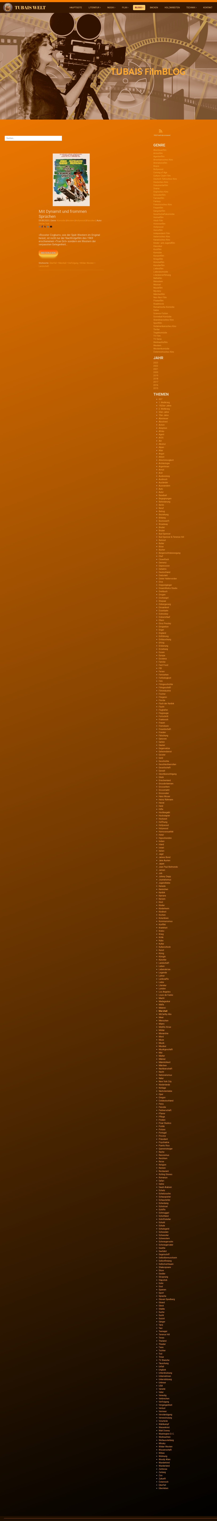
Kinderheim (164, 908)
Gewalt (162, 771)
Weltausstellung (166, 1440)
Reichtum (163, 1158)
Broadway (163, 524)
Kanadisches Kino (161, 239)
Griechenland (165, 780)
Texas (161, 1337)
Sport (161, 1293)
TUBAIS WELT (30, 7)
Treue (161, 1357)
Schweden (163, 1232)
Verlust (162, 1408)
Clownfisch (164, 559)
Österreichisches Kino (163, 352)
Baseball (163, 495)
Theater (162, 1344)
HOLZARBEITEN (172, 7)
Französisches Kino (162, 204)
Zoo (160, 1475)
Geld (161, 758)
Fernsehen (164, 674)
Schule (162, 1225)
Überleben (163, 1488)
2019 (155, 375)
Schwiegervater (166, 1245)
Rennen (162, 1168)
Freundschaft (165, 729)
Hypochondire (165, 838)
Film (161, 681)
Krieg (161, 934)
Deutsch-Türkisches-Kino (165, 179)
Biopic (156, 166)
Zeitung (162, 1472)
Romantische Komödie (163, 307)
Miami (161, 1024)
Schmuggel (164, 1213)
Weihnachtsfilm (160, 342)
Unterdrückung (165, 1373)
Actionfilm (158, 153)
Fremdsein (164, 726)
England (162, 633)
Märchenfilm (159, 294)
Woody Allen (164, 1459)
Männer (162, 1059)
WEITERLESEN (50, 251)
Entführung (164, 636)
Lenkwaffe (164, 979)
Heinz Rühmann (166, 799)
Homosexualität (166, 831)
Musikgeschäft (166, 1049)
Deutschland (164, 572)
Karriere (162, 895)
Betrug (162, 511)
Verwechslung (165, 1418)
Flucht (161, 706)
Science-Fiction (160, 313)
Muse (161, 1040)
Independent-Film (161, 233)
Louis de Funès (166, 995)
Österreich (163, 1482)
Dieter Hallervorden (168, 578)
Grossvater (164, 793)
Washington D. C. (166, 1434)
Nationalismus (165, 1075)
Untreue (162, 1382)
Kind (161, 902)
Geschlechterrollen (167, 764)
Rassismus (164, 1155)
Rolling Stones (165, 1174)
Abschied (163, 421)
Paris (161, 1104)
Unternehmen (165, 1376)
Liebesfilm (158, 268)
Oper (161, 1094)
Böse (161, 546)
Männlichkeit (164, 1062)
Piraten (162, 1120)
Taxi (160, 1328)
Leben (162, 966)
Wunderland (164, 1466)
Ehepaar (162, 601)
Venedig (162, 1395)
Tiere (161, 1347)
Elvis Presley (165, 623)
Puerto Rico (164, 1145)
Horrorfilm (158, 230)
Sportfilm (157, 323)
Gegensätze (164, 748)
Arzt (161, 473)
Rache (161, 1152)
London (162, 988)
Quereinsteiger (166, 1148)
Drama (156, 188)
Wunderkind (164, 1462)
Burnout (162, 540)
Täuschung (164, 1363)
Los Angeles (165, 992)
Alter (161, 450)
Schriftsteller (165, 1219)
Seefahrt (163, 1251)
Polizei (162, 1129)
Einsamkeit (164, 607)
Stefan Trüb (46, 225)
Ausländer (163, 482)
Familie (162, 662)
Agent (161, 434)
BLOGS (138, 7)
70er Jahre (164, 415)
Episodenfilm (159, 195)
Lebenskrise (164, 969)
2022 (155, 366)
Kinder (162, 905)
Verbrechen (164, 1398)
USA (161, 1385)
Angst (161, 453)
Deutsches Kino (160, 182)
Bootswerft (164, 521)
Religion (162, 1164)
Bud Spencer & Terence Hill (171, 537)
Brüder (162, 530)
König (161, 953)
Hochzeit (163, 819)
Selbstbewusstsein (168, 1257)
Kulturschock (165, 947)
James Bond (164, 857)
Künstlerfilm (159, 265)
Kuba (161, 940)
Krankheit (163, 927)
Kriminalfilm (158, 262)
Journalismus (165, 879)
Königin (162, 956)
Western (70, 222)
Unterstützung (165, 1379)
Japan (161, 863)
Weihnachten (165, 1437)
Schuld (162, 1222)
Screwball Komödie (162, 316)
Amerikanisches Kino (163, 159)
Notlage (162, 1088)
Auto (161, 489)
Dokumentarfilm (160, 185)
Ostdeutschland (166, 1100)
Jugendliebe (164, 883)
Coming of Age (160, 172)
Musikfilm (158, 288)
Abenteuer (163, 418)
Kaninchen (163, 889)
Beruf (161, 508)
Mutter (162, 1056)
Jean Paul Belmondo (168, 867)
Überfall (54, 261)
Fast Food (163, 665)
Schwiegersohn (166, 1241)
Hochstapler (164, 815)
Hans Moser (164, 796)
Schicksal (163, 1206)
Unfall (161, 1366)
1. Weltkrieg (164, 402)
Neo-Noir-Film (160, 297)
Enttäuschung (165, 639)
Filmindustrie (165, 690)
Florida (162, 700)
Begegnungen (165, 498)
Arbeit (161, 457)
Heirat (161, 803)
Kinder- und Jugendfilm (164, 243)
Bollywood (158, 169)
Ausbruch (163, 479)
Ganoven (163, 738)
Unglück (162, 1369)
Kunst (161, 950)
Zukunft (162, 1478)
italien (161, 851)
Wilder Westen (85, 261)
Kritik (161, 937)
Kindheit (162, 911)
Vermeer (163, 1411)
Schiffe (162, 1209)
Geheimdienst (165, 751)
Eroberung (163, 646)
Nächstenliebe (165, 1091)
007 (160, 399)
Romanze (163, 1177)
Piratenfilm (158, 300)
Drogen (162, 594)
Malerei (162, 1008)
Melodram (158, 281)
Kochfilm (157, 249)
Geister (162, 754)
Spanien (162, 1289)
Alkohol (162, 444)
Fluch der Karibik (166, 703)
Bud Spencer (165, 533)
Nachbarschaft (165, 1068)
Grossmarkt (164, 790)
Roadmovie (158, 304)
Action (162, 425)
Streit (161, 1305)
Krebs (161, 931)
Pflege (162, 1116)
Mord (161, 1036)
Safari (161, 1180)
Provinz (162, 1136)
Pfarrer (162, 1113)
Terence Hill (164, 1334)
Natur (161, 1078)
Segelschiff (164, 1254)
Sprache (162, 1296)
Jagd (161, 854)
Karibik (162, 892)
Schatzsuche (165, 1193)
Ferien (162, 671)
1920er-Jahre (165, 405)
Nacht (161, 1072)
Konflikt (162, 924)
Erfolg (161, 642)
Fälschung (163, 735)
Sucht (161, 1315)
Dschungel (164, 598)
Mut (160, 1052)
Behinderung (164, 501)
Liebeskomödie (160, 272)
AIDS (161, 437)
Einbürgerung (165, 604)
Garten (162, 742)
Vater (161, 1392)
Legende (163, 972)
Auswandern (164, 485)
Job (160, 873)
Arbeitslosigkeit (166, 460)
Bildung (162, 517)
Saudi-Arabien (165, 1187)
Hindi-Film (158, 220)
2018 (155, 378)
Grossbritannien (166, 783)
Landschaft (46, 264)
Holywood (163, 828)
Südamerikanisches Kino (164, 326)
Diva (161, 582)
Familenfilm (158, 198)
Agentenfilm (159, 156)
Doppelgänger (165, 585)
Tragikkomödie (160, 332)
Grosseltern (164, 787)
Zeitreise (163, 1469)
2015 (155, 388)
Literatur (162, 985)
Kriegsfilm (158, 259)
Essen (162, 652)
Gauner (162, 745)
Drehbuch (163, 591)
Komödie (62, 222)
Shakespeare (165, 1267)
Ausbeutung (164, 476)
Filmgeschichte (166, 684)
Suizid (162, 1318)
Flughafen (163, 710)
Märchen (163, 1065)
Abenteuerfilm (159, 150)
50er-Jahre (164, 412)
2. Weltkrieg (164, 409)
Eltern (161, 620)
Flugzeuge (164, 713)
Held (161, 806)
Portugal (163, 1132)
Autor (161, 492)
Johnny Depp (165, 876)
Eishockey (163, 614)
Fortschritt (163, 716)
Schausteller (164, 1200)
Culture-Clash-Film (162, 175)
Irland (161, 844)
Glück (161, 777)
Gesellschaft (165, 767)
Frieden (162, 732)
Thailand (162, 1341)
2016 (155, 385)
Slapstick (163, 1280)
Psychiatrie (164, 1142)
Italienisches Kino (161, 236)
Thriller (156, 329)
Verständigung (165, 1414)
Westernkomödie (161, 348)
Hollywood (79, 222)
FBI (160, 668)
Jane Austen (164, 860)
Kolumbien (164, 918)
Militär (162, 1030)
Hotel (161, 835)
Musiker (162, 1046)
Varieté (162, 1389)
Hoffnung (163, 822)
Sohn (161, 1283)
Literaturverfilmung (162, 275)
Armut (161, 469)
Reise (161, 1161)
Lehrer (162, 975)
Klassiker (89, 222)
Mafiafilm (157, 278)
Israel (161, 847)
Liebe (161, 982)
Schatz (162, 1190)
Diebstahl (163, 575)
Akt (160, 441)
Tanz (161, 1325)
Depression (164, 566)
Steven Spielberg (167, 1299)
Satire (156, 310)
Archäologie (164, 463)
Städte (162, 1309)
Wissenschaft (165, 1450)
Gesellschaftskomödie (164, 214)
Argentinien (164, 466)
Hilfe (161, 809)
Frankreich (163, 719)
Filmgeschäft (165, 687)
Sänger (162, 1321)
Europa (162, 655)
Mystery (157, 291)
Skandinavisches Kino (163, 320)
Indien (161, 841)
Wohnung (163, 1456)
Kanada (162, 886)
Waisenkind (164, 1427)
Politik (162, 1126)
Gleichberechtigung (168, 774)
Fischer (162, 694)
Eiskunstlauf (164, 617)
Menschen (163, 1020)
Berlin (161, 505)
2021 (155, 369)
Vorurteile (163, 1421)
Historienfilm (159, 223)
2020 (155, 372)
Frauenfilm (158, 207)
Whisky (162, 1443)
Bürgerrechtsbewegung (169, 553)
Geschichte (164, 761)
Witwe (162, 1453)
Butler (161, 543)
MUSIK (110, 7)
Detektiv (163, 569)
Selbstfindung (165, 1261)
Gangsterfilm (159, 211)
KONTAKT (207, 7)
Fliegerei (163, 697)
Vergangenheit (165, 1405)
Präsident (163, 1139)
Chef (161, 556)
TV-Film (157, 336)
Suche (161, 1312)
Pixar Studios (165, 1123)
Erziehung (163, 649)
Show (161, 1270)
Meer (161, 1017)
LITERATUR (94, 7)
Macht (161, 998)
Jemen (162, 870)
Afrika (161, 431)
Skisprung (163, 1277)
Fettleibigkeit (165, 678)
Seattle (162, 1248)
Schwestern (164, 1238)
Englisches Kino (160, 191)
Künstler (162, 959)
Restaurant (164, 1171)
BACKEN (154, 7)
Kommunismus (166, 921)
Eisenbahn (163, 610)
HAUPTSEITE (75, 7)
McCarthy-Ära (165, 1014)
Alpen (161, 447)
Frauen (162, 722)
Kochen (162, 915)
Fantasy (157, 201)
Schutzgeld (164, 1229)
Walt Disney (164, 1430)
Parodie (162, 1107)
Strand (162, 1302)
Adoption (163, 428)
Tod (160, 1353)
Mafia (161, 1004)
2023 (155, 362)
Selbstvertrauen (166, 1264)
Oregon (162, 1097)
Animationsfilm (160, 163)
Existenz (163, 658)
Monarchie (163, 1033)
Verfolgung (73, 261)
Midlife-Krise (165, 1027)
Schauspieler (165, 1197)
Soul (161, 1286)
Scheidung (163, 1203)
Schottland (164, 1216)
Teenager (163, 1331)
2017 (155, 382)
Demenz (163, 562)
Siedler (162, 1273)
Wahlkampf (164, 1424)
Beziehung (164, 514)
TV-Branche (164, 1360)
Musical (157, 284)
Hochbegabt (164, 812)
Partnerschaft (165, 1110)
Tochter (162, 1350)
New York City (165, 1081)
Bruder (162, 527)
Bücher (162, 550)
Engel (161, 630)
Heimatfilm (158, 217)
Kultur (161, 943)
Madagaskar (164, 1001)
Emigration (164, 626)
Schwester (164, 1235)
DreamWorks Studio (168, 588)
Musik (161, 1043)
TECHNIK (190, 7)
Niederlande (164, 1084)
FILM (124, 7)
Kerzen (162, 899)
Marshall (63, 261)
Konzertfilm (158, 256)
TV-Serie (157, 339)
